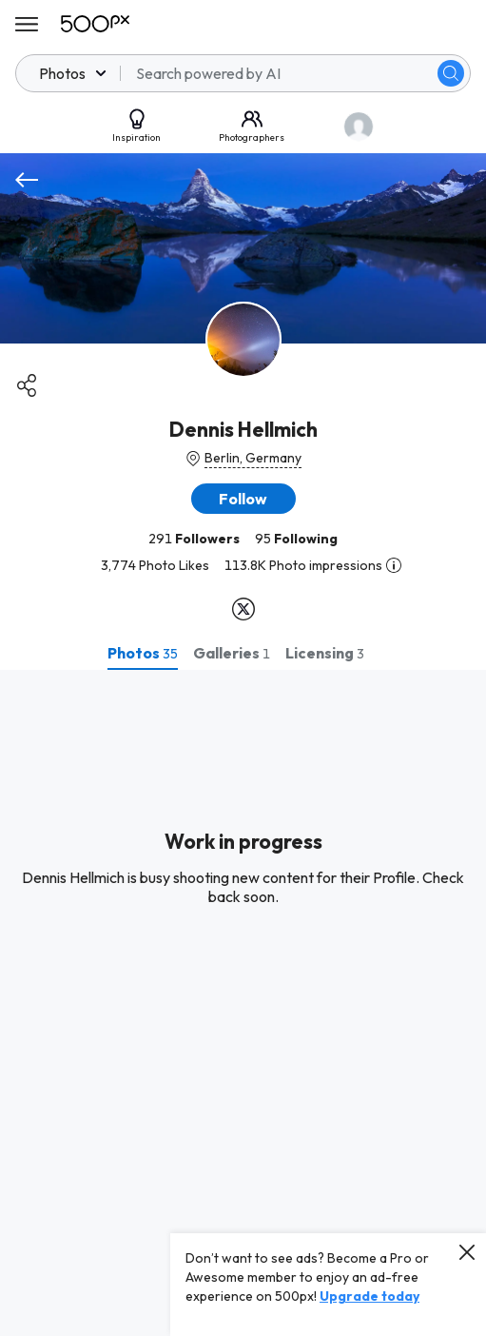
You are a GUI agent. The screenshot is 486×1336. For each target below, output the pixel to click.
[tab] (142, 653)
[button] (243, 498)
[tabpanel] (243, 1003)
